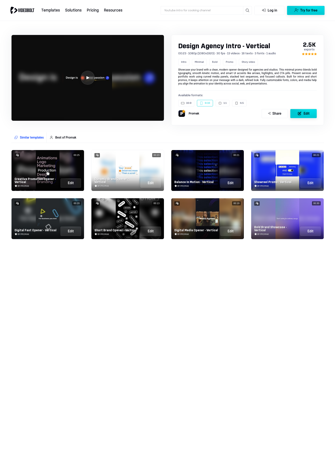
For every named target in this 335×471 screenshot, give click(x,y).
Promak (194, 113)
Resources (113, 10)
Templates (50, 10)
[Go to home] (22, 10)
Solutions (73, 10)
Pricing (93, 10)
